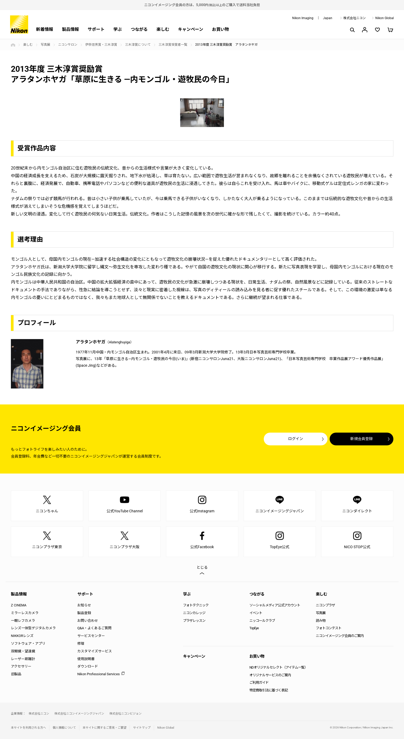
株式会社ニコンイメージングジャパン (79, 713)
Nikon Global (384, 18)
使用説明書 (86, 659)
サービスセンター (91, 636)
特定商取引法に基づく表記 (268, 690)
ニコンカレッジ (194, 613)
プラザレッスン (194, 621)
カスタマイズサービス (94, 651)
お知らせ (84, 605)
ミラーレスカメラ (25, 613)
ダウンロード (87, 666)
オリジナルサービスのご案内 (270, 675)
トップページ (13, 45)
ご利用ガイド (259, 683)
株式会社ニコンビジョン (125, 713)
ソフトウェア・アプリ (28, 643)
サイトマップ (142, 727)
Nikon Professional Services (98, 674)
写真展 (45, 45)
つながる (139, 29)
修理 (80, 643)
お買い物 (220, 29)
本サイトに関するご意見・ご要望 (104, 727)
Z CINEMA (18, 605)
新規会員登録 (361, 439)
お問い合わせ (87, 621)
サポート (96, 29)
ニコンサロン (67, 45)
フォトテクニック (196, 605)
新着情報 (44, 29)
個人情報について (64, 727)
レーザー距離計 (23, 659)
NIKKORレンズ (22, 636)
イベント (255, 613)
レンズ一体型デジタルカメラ (33, 628)
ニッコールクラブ (262, 621)
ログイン (295, 439)
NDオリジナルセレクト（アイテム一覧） (278, 667)
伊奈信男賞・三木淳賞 (101, 45)
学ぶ (117, 29)
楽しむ (162, 29)
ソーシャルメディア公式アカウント (274, 605)
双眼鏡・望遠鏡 (23, 651)
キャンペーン (190, 29)
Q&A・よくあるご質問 (94, 628)
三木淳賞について (138, 45)
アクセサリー (21, 666)
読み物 (320, 621)
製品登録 (84, 613)
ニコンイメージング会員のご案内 (340, 636)
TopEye (254, 628)
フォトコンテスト (328, 628)
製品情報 (70, 29)
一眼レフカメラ (23, 621)
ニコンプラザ (325, 605)
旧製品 (16, 674)
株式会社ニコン (354, 18)
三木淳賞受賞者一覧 (173, 45)
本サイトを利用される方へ (28, 727)
